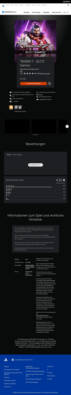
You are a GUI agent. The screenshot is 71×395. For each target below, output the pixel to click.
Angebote (46, 10)
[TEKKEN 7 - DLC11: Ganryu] (17, 125)
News (34, 5)
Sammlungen (36, 10)
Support (44, 5)
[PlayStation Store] (9, 10)
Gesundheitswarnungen (42, 313)
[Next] (67, 124)
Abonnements (56, 10)
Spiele (7, 5)
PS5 (12, 5)
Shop (39, 5)
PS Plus (21, 5)
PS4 (16, 5)
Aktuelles (26, 10)
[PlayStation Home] (3, 5)
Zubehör (28, 5)
